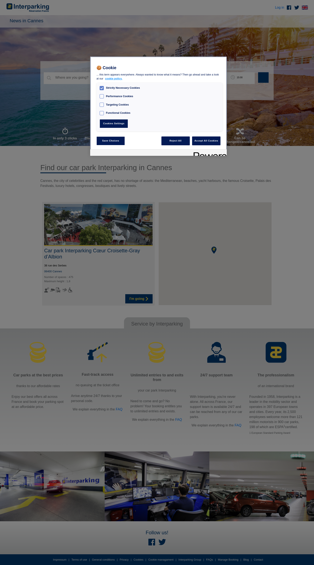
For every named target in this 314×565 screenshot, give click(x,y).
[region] (158, 106)
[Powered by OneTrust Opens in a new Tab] (209, 153)
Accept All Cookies (206, 140)
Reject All (176, 140)
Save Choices (110, 140)
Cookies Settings (113, 123)
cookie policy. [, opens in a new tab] (113, 78)
